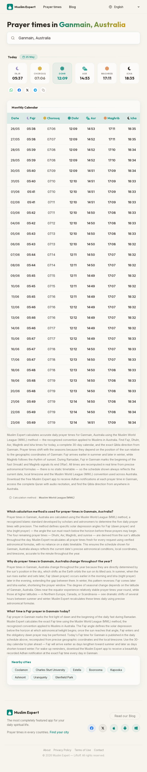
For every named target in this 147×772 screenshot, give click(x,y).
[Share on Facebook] (19, 90)
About (47, 750)
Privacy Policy (62, 750)
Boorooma (95, 669)
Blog (72, 7)
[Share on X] (27, 90)
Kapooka (116, 669)
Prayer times (52, 7)
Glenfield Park (64, 677)
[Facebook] (92, 728)
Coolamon (21, 669)
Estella (77, 669)
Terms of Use (82, 750)
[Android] (125, 728)
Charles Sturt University (50, 669)
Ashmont (20, 677)
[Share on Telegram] (35, 90)
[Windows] (136, 728)
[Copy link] (43, 90)
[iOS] (114, 728)
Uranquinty (40, 677)
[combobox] (77, 38)
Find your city (59, 732)
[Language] (126, 7)
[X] (103, 728)
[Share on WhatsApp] (11, 90)
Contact (99, 750)
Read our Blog (124, 716)
